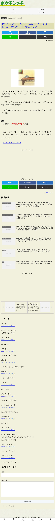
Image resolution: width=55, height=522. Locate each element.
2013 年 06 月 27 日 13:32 (8, 408)
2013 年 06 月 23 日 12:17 (8, 396)
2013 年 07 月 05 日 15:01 (8, 430)
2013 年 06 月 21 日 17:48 (8, 351)
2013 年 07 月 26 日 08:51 (8, 458)
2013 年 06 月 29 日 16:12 (8, 419)
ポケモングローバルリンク (14, 18)
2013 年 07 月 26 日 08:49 (8, 447)
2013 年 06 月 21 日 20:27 (8, 385)
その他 (4, 18)
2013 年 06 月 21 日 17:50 (8, 363)
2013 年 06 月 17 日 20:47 (8, 340)
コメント (4, 480)
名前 (2, 472)
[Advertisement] (27, 54)
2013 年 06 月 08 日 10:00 (8, 326)
